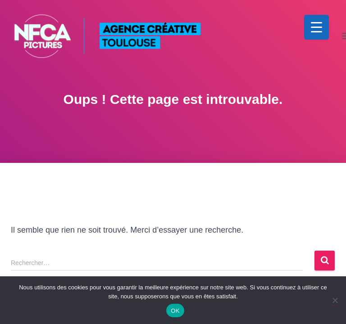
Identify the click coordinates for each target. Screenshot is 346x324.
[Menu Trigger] (316, 27)
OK (175, 310)
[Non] (334, 300)
